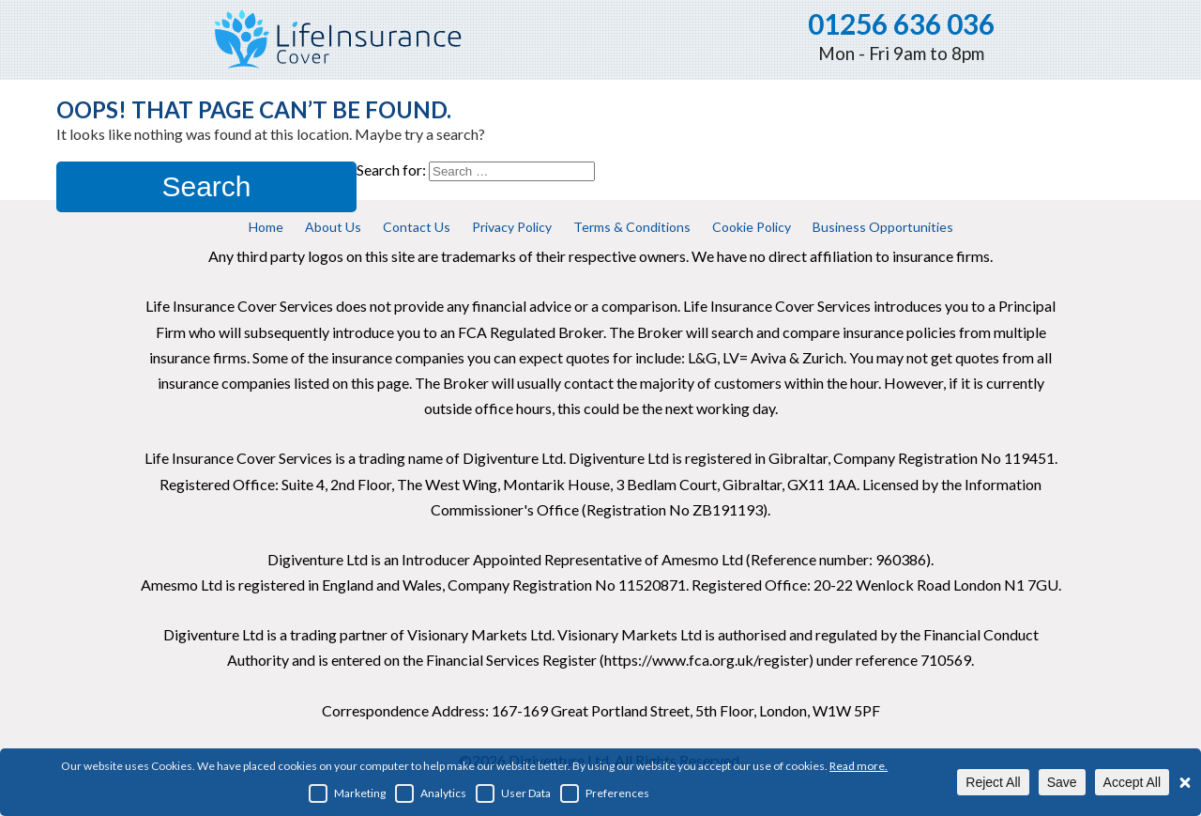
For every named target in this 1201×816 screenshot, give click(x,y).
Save (1062, 782)
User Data (513, 793)
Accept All (1132, 782)
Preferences (604, 793)
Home (266, 227)
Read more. (858, 766)
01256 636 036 (901, 23)
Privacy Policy (512, 227)
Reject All (992, 782)
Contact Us (416, 227)
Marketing (347, 793)
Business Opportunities (883, 227)
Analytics (430, 793)
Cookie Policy (751, 227)
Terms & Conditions (632, 227)
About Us (333, 227)
